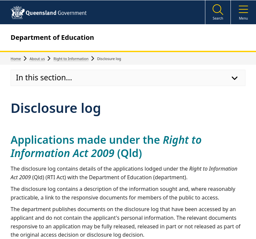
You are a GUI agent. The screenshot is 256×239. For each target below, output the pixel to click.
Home (16, 58)
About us (37, 58)
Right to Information (70, 58)
